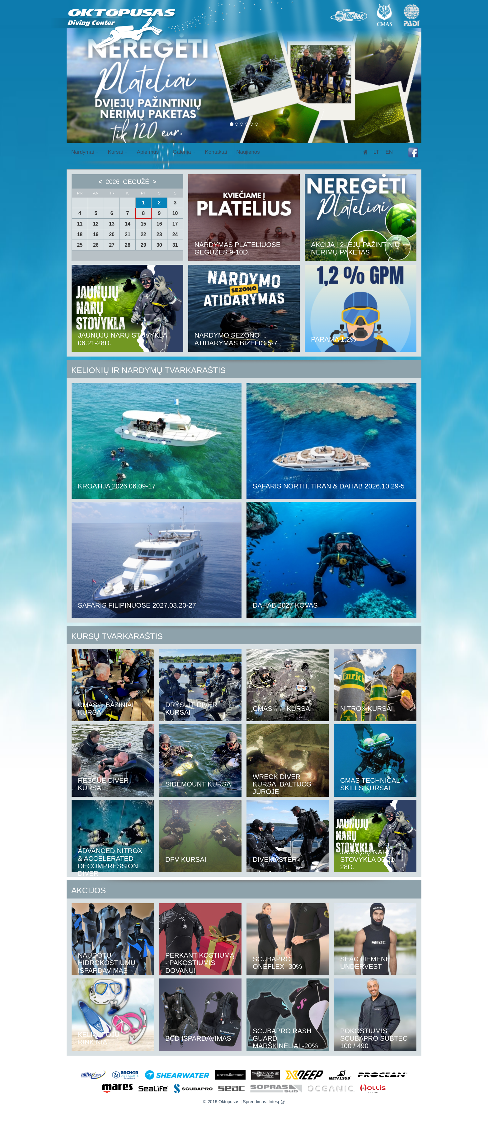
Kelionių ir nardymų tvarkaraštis (148, 370)
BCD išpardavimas (198, 1038)
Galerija (184, 152)
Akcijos (88, 890)
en (389, 152)
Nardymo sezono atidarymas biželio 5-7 (236, 339)
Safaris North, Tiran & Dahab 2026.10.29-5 (329, 486)
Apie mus (150, 152)
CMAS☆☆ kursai (282, 708)
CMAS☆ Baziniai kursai (106, 708)
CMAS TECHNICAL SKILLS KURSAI (370, 784)
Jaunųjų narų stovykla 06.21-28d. (123, 339)
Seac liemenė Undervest (365, 962)
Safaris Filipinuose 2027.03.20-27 (137, 605)
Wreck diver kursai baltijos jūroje (282, 784)
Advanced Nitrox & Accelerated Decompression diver (110, 862)
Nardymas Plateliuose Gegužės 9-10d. (238, 248)
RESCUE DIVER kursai (103, 784)
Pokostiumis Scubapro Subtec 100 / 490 (374, 1038)
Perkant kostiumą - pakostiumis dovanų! (200, 962)
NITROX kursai (366, 708)
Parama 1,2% (333, 339)
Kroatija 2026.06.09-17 (117, 486)
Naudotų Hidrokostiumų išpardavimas (107, 962)
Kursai (117, 152)
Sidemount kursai (199, 784)
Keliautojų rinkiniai (99, 1038)
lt (376, 152)
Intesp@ (277, 1101)
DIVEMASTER (275, 859)
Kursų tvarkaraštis (117, 636)
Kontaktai (216, 152)
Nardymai (84, 152)
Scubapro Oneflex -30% (278, 962)
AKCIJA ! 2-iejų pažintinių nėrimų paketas (356, 248)
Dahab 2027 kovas (285, 605)
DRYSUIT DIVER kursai (191, 708)
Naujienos (248, 152)
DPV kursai (186, 859)
